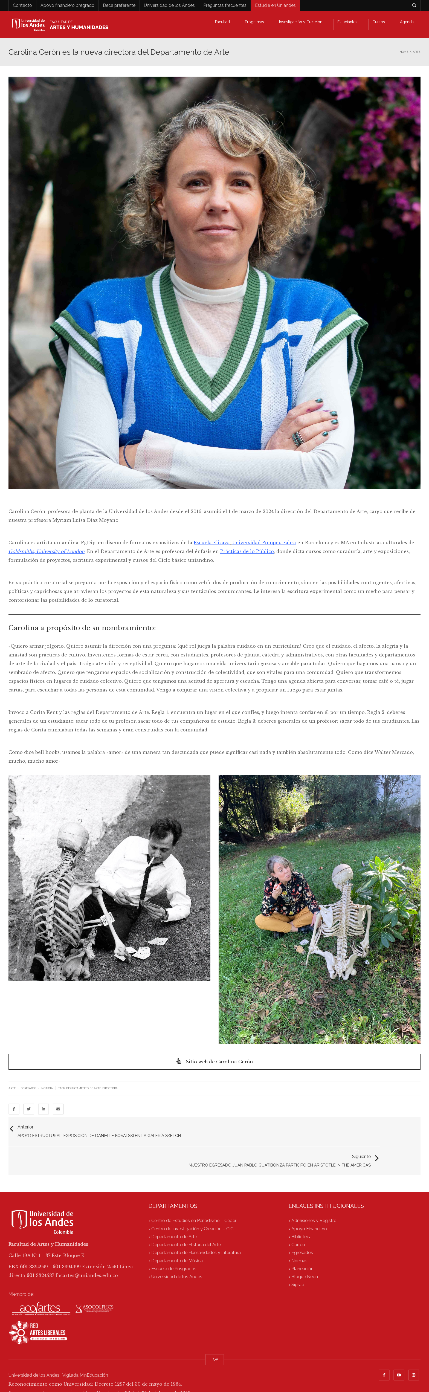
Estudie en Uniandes (275, 5)
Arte (12, 1088)
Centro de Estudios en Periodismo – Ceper (193, 1197)
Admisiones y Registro (314, 1197)
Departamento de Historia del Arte (186, 1221)
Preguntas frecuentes (225, 5)
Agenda (407, 22)
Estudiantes (347, 22)
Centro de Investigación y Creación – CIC (192, 1205)
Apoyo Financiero (309, 1205)
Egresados (28, 1088)
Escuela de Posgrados (173, 1245)
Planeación (302, 1245)
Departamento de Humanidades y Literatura (196, 1229)
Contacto (22, 5)
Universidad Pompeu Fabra (264, 542)
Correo (298, 1221)
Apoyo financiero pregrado (67, 5)
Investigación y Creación (300, 22)
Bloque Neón (304, 1253)
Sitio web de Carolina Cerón (214, 1061)
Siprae (297, 1261)
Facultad (222, 22)
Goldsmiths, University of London (46, 551)
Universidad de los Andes (169, 5)
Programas (254, 22)
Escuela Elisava (212, 542)
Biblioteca (301, 1213)
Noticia (47, 1088)
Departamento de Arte (83, 1088)
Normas (299, 1237)
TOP (214, 1336)
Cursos (378, 22)
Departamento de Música (177, 1237)
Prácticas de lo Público (247, 551)
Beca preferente (119, 5)
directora (110, 1088)
